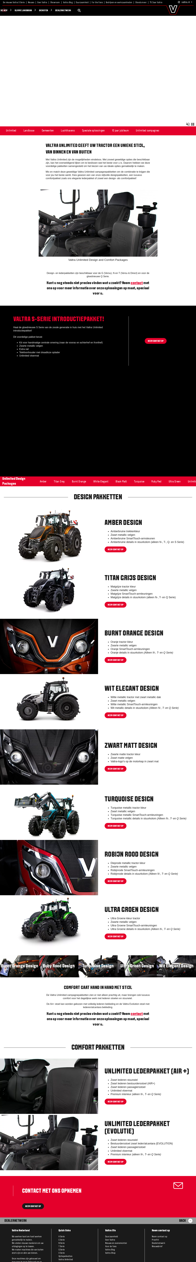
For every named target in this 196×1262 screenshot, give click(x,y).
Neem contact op (115, 550)
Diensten (5, 11)
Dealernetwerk (25, 11)
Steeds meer (141, 2)
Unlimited (11, 130)
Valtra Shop (110, 1253)
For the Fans (97, 2)
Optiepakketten (66, 1256)
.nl (185, 2)
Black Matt (121, 481)
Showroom (55, 2)
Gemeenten (48, 130)
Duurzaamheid (82, 2)
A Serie (62, 1237)
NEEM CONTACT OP (33, 1206)
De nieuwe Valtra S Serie (14, 2)
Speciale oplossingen (93, 130)
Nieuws (31, 2)
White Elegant (100, 481)
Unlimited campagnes (147, 130)
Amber (43, 481)
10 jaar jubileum (120, 130)
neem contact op (115, 881)
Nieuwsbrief (157, 1246)
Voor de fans (111, 1246)
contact (137, 283)
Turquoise (139, 481)
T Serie (62, 1246)
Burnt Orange (79, 481)
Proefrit (155, 1240)
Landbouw (29, 130)
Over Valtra (42, 2)
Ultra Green (175, 481)
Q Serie (62, 1250)
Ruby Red (156, 481)
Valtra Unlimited (66, 1260)
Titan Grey (59, 481)
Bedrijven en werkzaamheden (119, 2)
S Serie (62, 1253)
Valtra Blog (68, 2)
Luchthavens (68, 130)
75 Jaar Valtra (156, 2)
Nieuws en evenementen (116, 1243)
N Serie (62, 1243)
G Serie (62, 1240)
